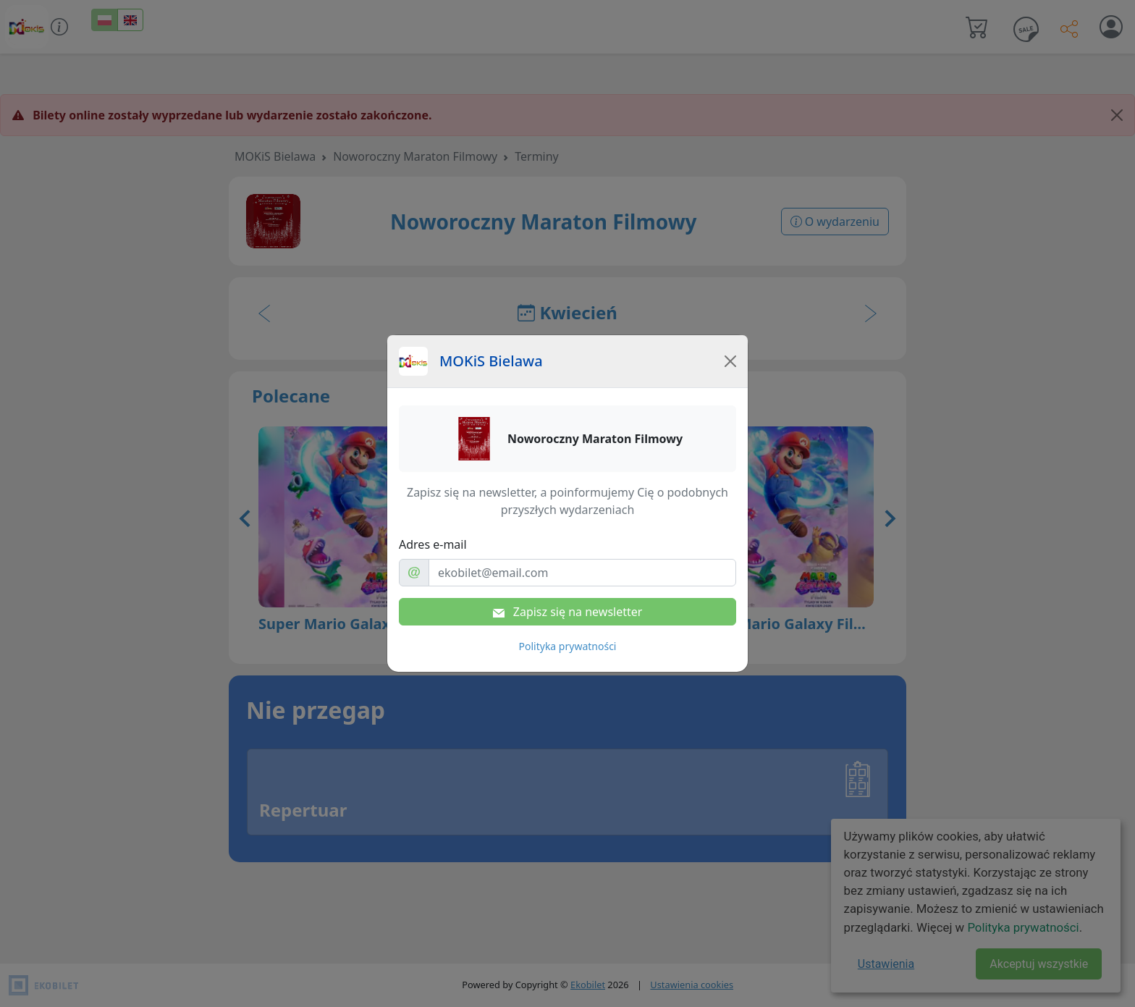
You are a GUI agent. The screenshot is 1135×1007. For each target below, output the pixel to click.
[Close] (730, 361)
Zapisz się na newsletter (568, 612)
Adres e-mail (433, 544)
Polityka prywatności (568, 646)
